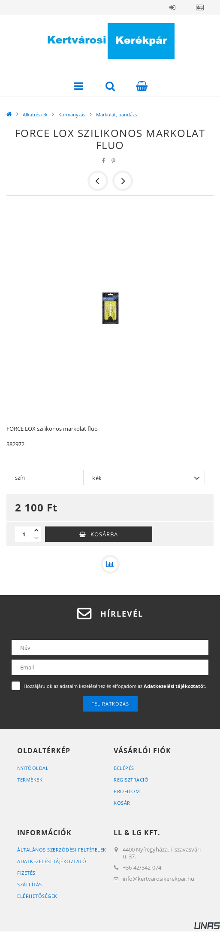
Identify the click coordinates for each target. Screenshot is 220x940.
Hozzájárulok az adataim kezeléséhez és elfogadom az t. (115, 686)
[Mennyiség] (23, 534)
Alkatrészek (35, 114)
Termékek (29, 779)
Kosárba (104, 534)
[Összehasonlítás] (110, 564)
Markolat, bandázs (116, 114)
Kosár (122, 803)
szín (20, 477)
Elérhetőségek (37, 896)
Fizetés (26, 873)
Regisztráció (131, 779)
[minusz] (36, 538)
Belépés (172, 7)
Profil (200, 7)
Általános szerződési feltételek (61, 849)
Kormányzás (71, 114)
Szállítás (29, 884)
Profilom (127, 791)
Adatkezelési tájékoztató (51, 861)
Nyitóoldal (32, 768)
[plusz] (36, 530)
